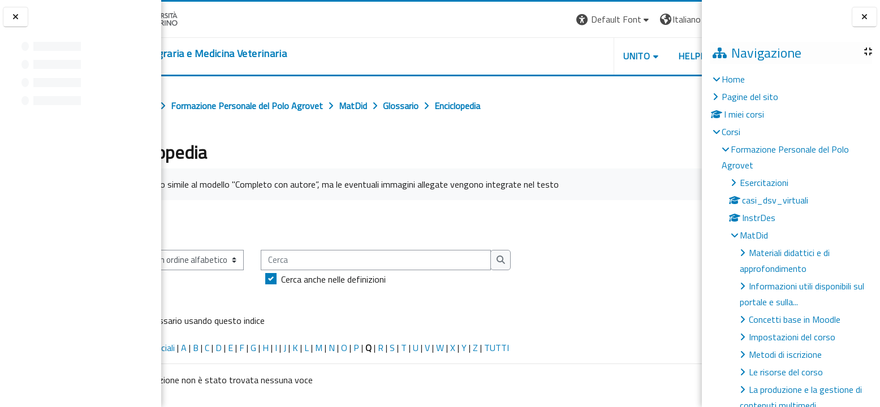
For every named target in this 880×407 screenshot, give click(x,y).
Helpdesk (633, 56)
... (685, 224)
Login (682, 19)
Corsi (731, 131)
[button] (546, 19)
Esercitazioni (764, 182)
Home (733, 79)
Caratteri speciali (197, 347)
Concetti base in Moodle (794, 319)
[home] (251, 53)
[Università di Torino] (196, 18)
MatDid (754, 235)
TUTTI (550, 347)
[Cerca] (429, 260)
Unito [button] (569, 56)
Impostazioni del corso (792, 337)
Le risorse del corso (786, 372)
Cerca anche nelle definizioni (387, 279)
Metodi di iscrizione (785, 354)
